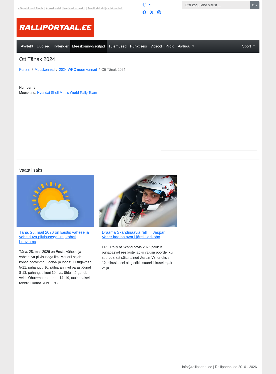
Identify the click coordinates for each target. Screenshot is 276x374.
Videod (156, 46)
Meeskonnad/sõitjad (88, 46)
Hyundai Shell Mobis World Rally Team (67, 93)
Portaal (24, 69)
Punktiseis (138, 46)
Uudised (43, 46)
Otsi (254, 5)
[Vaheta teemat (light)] (146, 4)
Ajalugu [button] (184, 46)
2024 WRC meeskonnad (78, 69)
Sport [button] (247, 46)
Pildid (170, 46)
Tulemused (117, 46)
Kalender (61, 46)
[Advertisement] (179, 27)
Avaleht (27, 46)
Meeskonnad (45, 69)
